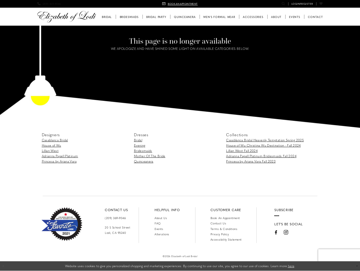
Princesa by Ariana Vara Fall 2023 (251, 161)
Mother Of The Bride (149, 155)
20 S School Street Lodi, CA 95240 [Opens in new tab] (117, 230)
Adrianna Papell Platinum (60, 155)
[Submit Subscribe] (309, 219)
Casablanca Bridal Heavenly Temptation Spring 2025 (265, 139)
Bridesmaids (143, 150)
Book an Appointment (225, 218)
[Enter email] (289, 219)
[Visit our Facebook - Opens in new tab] (266, 239)
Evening (139, 145)
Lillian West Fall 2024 (242, 150)
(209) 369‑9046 (115, 218)
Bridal (138, 139)
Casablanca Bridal (55, 139)
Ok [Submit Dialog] (352, 265)
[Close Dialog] (6, 266)
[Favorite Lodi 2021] (62, 224)
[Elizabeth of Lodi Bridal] (66, 17)
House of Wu (51, 145)
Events (159, 229)
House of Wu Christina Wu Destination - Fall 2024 (263, 145)
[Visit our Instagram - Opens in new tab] (276, 239)
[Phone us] (49, 4)
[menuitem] (49, 4)
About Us (161, 218)
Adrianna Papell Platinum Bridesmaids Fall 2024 (261, 155)
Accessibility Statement (226, 239)
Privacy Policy (219, 234)
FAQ (158, 223)
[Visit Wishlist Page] (321, 4)
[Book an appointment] (180, 4)
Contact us (218, 223)
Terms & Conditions (223, 229)
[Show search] (283, 4)
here (291, 265)
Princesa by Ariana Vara (59, 161)
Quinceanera (143, 161)
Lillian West (50, 150)
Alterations (162, 234)
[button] (302, 4)
